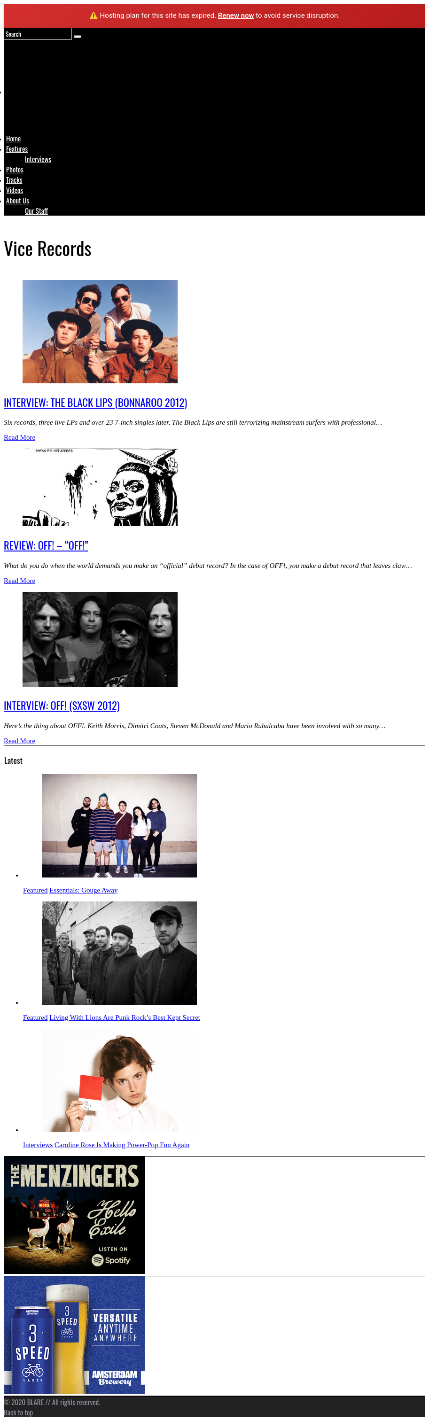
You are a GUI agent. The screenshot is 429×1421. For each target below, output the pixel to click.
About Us (17, 200)
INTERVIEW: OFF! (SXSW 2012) (62, 705)
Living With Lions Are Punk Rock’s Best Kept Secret (124, 1017)
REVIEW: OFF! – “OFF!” (46, 545)
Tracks (14, 179)
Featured (35, 890)
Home (13, 138)
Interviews (38, 159)
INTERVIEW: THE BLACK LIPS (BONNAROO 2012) (95, 402)
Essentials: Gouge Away (83, 890)
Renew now (236, 15)
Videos (14, 190)
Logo (29, 109)
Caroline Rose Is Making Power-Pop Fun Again (122, 1145)
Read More (19, 437)
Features (17, 148)
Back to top (18, 1412)
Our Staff (36, 210)
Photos (14, 169)
